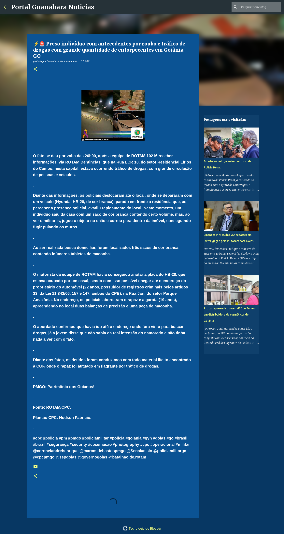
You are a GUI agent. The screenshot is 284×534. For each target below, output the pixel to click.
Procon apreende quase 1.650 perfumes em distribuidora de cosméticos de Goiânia (229, 314)
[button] (35, 69)
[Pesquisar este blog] (260, 7)
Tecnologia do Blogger (142, 528)
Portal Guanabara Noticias (52, 7)
